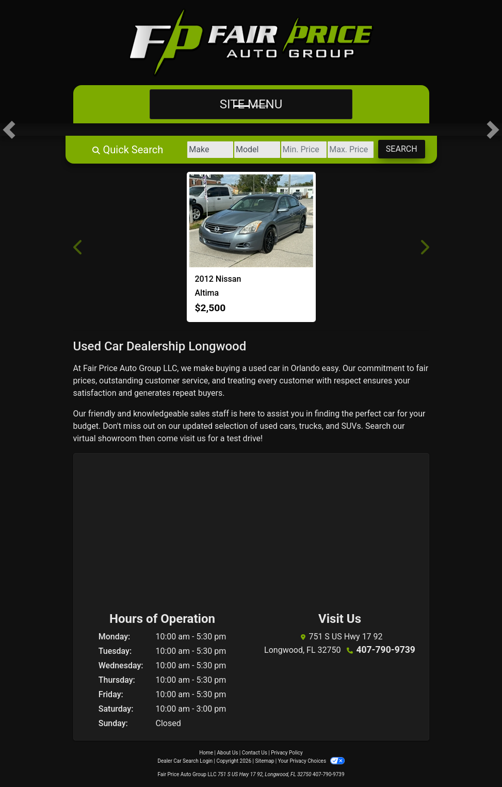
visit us (193, 438)
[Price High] (341, 149)
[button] (9, 129)
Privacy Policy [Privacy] (287, 753)
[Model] (235, 149)
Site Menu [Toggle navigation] (251, 104)
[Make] (182, 149)
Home (206, 753)
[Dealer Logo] (251, 42)
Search (398, 149)
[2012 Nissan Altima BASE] (251, 221)
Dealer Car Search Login (185, 761)
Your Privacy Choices (311, 761)
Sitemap (264, 761)
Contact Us (254, 753)
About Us (227, 753)
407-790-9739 (385, 649)
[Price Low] (288, 149)
